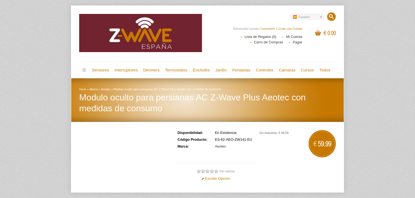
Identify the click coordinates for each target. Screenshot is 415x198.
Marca (94, 89)
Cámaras (287, 70)
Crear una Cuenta (290, 28)
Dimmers (151, 70)
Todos (324, 70)
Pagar (297, 42)
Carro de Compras (268, 42)
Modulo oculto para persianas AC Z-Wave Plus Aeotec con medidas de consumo (167, 89)
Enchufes (201, 70)
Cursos (307, 70)
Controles (264, 70)
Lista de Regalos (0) (260, 37)
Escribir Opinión (215, 178)
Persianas (241, 70)
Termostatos (176, 70)
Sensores (100, 70)
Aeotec (105, 89)
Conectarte (267, 28)
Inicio (84, 70)
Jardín (221, 70)
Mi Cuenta (294, 37)
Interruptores (126, 70)
